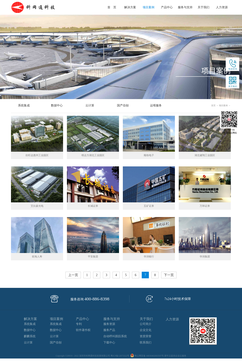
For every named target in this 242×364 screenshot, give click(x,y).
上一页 (73, 275)
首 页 (111, 7)
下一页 (169, 275)
